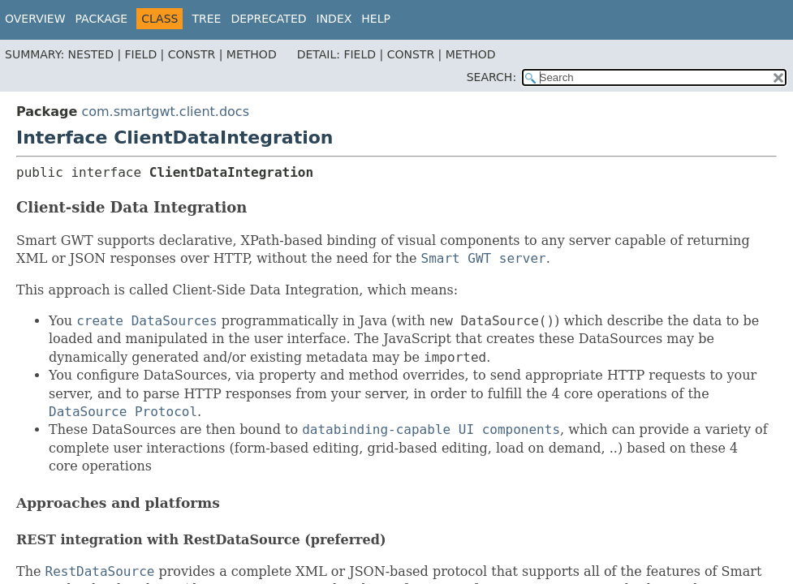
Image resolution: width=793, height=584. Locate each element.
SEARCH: (491, 77)
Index (334, 18)
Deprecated (268, 18)
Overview (35, 18)
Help (375, 18)
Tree (206, 18)
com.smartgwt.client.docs (165, 111)
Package (101, 18)
